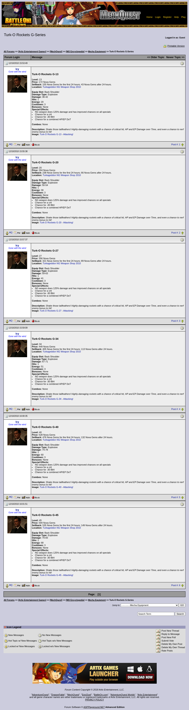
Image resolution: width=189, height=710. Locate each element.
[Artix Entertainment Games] (32, 51)
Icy (17, 69)
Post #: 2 (175, 232)
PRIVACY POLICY (94, 699)
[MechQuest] (56, 51)
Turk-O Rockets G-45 (50, 575)
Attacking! (68, 134)
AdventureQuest (40, 694)
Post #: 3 (175, 321)
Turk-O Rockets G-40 (50, 487)
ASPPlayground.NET (94, 707)
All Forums (9, 51)
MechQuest (73, 694)
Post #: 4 (175, 409)
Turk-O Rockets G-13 (50, 134)
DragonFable (58, 694)
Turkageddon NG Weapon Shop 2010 (62, 87)
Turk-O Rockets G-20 (50, 222)
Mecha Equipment (97, 51)
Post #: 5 (175, 497)
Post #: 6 (175, 585)
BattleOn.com (101, 694)
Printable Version (174, 46)
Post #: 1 (175, 144)
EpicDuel (86, 694)
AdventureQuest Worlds (123, 694)
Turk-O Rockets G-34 (50, 399)
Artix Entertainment (147, 694)
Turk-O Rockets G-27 (50, 310)
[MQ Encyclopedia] (75, 51)
